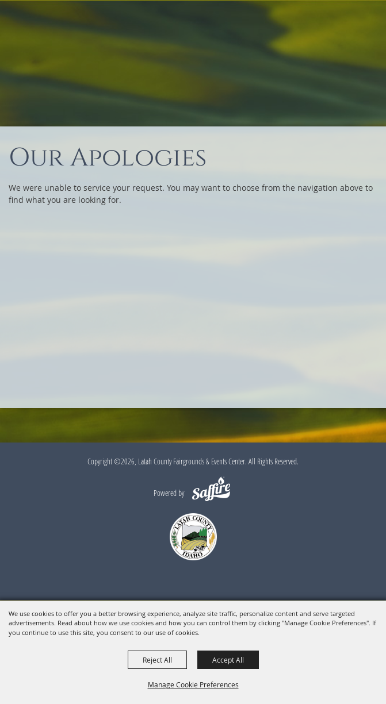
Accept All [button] (228, 659)
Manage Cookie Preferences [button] (193, 684)
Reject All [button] (157, 659)
